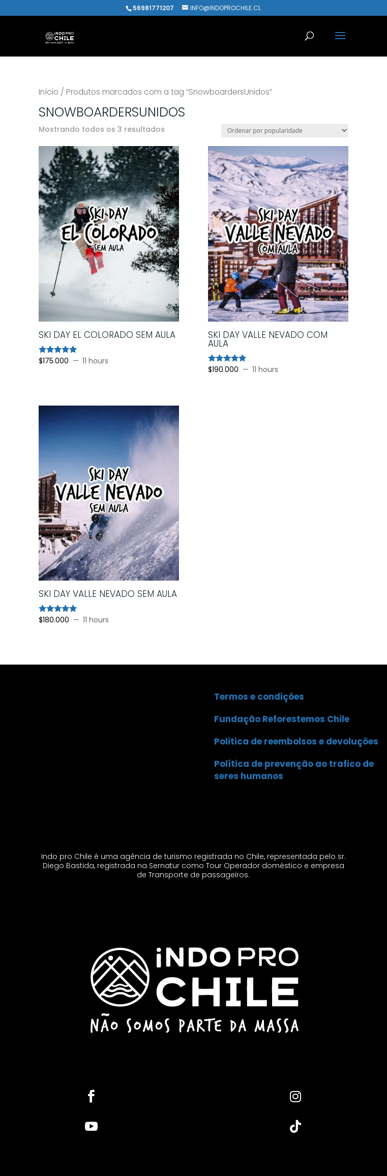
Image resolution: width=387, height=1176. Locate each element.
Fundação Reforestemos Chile (281, 719)
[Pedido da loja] (284, 130)
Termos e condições (259, 697)
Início (48, 92)
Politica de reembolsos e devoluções (296, 741)
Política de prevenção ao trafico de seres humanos (294, 770)
